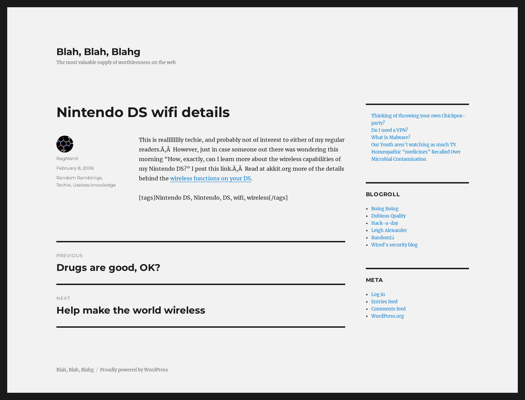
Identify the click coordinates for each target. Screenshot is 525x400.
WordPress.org (387, 316)
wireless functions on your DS (210, 178)
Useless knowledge (94, 185)
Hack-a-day (384, 223)
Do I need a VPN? (389, 130)
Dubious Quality (388, 216)
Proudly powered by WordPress (134, 370)
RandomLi (382, 238)
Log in (378, 294)
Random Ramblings (79, 177)
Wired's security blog (394, 245)
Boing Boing (384, 209)
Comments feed (388, 309)
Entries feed (384, 302)
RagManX (67, 158)
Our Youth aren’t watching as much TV (413, 145)
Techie (63, 185)
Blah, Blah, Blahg (98, 51)
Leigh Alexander (389, 230)
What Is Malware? (390, 137)
